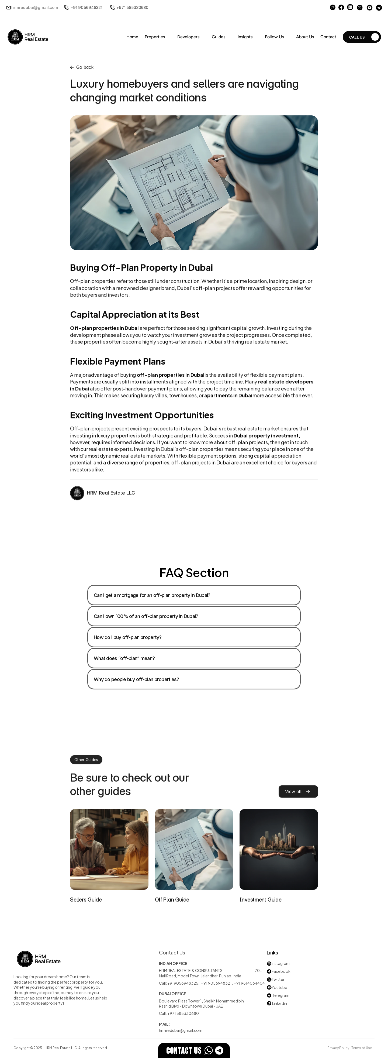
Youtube (277, 987)
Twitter (278, 979)
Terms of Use (361, 1047)
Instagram (281, 963)
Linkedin (277, 1003)
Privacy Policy (338, 1047)
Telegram (280, 995)
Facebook (281, 971)
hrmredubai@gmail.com (34, 7)
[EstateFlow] (194, 1050)
